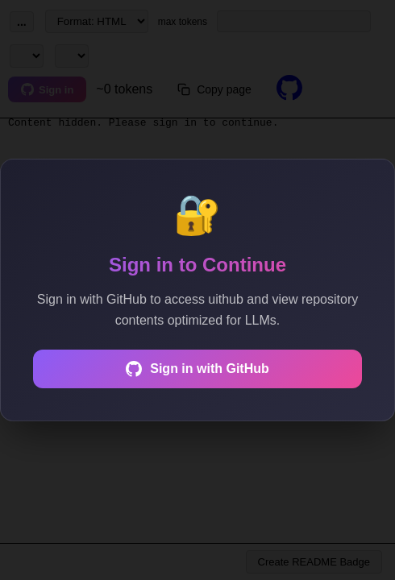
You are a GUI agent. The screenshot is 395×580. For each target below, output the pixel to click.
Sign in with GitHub (197, 369)
